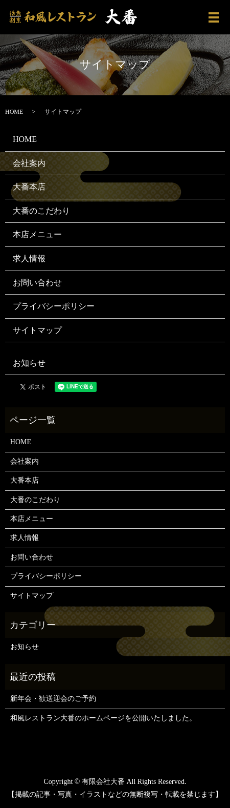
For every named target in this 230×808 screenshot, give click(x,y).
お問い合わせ (37, 282)
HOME (14, 111)
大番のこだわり (41, 210)
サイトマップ (37, 330)
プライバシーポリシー (54, 306)
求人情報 (29, 258)
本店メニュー (37, 234)
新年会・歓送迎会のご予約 (53, 698)
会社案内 (29, 163)
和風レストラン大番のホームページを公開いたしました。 (103, 718)
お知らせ (29, 363)
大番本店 (29, 186)
